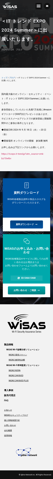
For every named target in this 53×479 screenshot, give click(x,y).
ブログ (19, 49)
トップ (4, 77)
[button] (38, 6)
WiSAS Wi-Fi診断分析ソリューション (22, 349)
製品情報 (8, 344)
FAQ (6, 400)
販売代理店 (9, 395)
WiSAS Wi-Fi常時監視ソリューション (22, 365)
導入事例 (8, 390)
